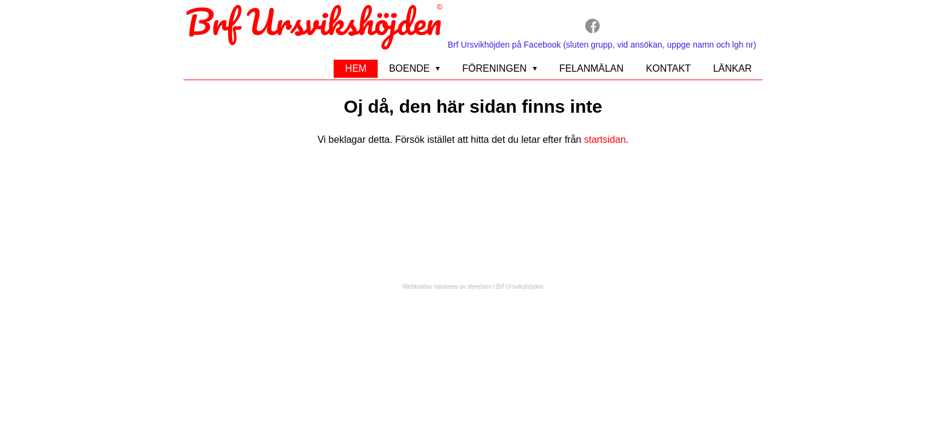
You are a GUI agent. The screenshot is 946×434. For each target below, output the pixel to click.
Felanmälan (591, 68)
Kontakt (668, 68)
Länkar (732, 68)
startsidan (605, 139)
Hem (356, 68)
